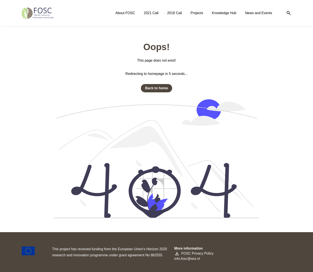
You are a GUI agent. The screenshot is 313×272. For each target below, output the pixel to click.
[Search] (288, 13)
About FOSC (125, 13)
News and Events (258, 13)
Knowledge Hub (224, 13)
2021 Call (151, 13)
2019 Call (174, 13)
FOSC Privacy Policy (193, 253)
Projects (197, 13)
